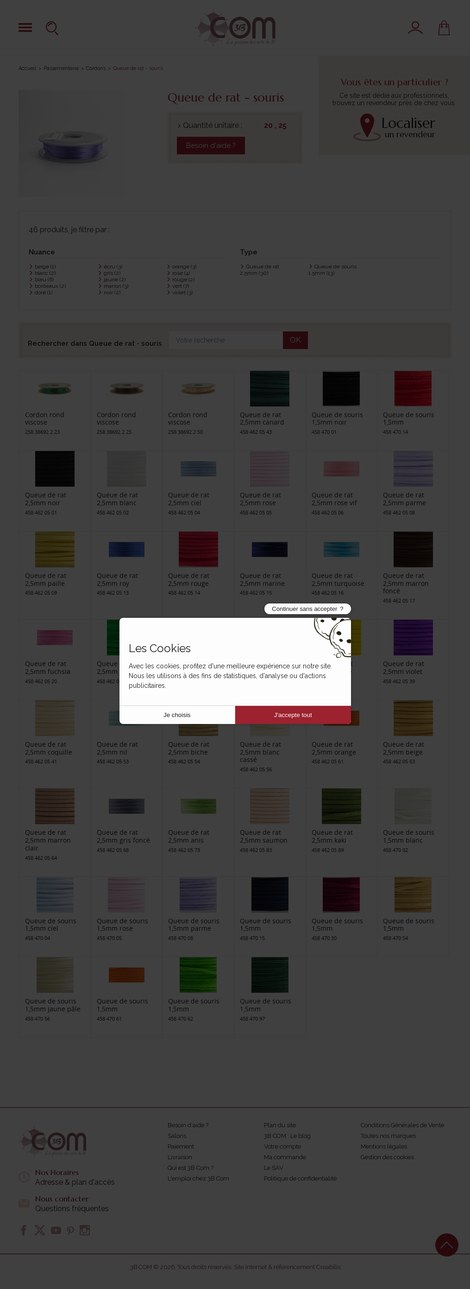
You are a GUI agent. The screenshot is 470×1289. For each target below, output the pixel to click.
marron (116, 286)
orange (184, 266)
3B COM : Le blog (287, 1136)
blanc (45, 273)
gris (112, 273)
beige (45, 266)
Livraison (180, 1157)
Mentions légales (384, 1146)
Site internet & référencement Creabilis (287, 1267)
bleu (44, 279)
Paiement (181, 1146)
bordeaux (50, 286)
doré (43, 292)
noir (112, 292)
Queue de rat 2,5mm (259, 269)
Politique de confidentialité (300, 1178)
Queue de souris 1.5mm (332, 269)
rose (181, 273)
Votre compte (282, 1146)
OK (295, 340)
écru (113, 266)
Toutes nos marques (388, 1136)
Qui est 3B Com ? (190, 1168)
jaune (114, 279)
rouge (183, 279)
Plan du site (280, 1125)
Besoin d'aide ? (211, 145)
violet (182, 292)
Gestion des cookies (387, 1157)
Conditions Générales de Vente (402, 1125)
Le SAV (273, 1168)
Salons (177, 1136)
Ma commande (285, 1157)
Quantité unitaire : (212, 125)
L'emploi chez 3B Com (198, 1178)
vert (180, 286)
